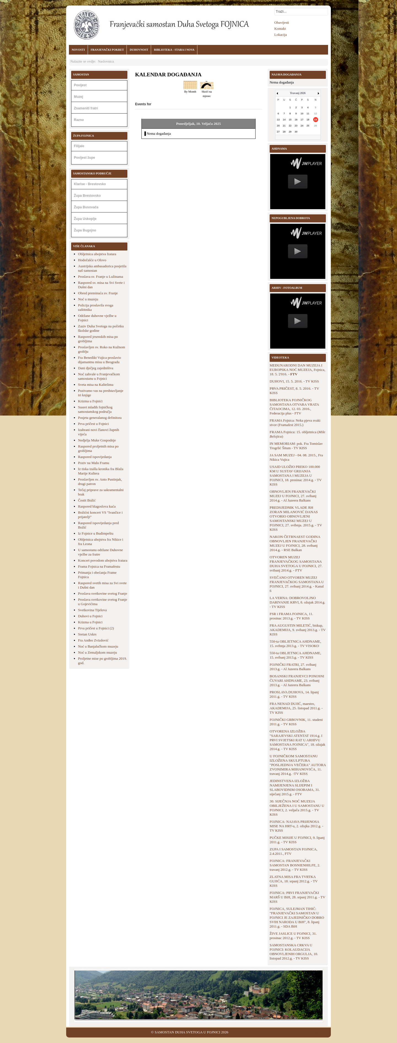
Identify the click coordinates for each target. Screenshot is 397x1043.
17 (302, 119)
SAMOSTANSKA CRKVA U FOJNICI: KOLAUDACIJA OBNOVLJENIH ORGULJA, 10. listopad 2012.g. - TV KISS (294, 951)
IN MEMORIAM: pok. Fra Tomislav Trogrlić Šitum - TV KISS (296, 445)
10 (302, 113)
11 (308, 113)
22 (290, 125)
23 (296, 125)
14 (284, 119)
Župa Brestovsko (87, 196)
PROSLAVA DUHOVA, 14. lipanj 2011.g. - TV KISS (294, 694)
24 (302, 125)
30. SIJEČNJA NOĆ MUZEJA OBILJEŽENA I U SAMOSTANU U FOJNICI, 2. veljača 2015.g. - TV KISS (297, 807)
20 (278, 125)
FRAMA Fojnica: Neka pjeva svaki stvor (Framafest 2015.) (295, 422)
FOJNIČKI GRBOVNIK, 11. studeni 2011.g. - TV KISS (296, 722)
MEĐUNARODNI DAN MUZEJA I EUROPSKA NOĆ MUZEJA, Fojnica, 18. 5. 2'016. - (297, 369)
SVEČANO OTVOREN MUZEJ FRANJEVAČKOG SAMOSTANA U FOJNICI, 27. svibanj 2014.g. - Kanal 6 (297, 584)
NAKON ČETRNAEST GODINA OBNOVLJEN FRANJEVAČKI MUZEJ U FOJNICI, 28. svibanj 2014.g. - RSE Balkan (295, 543)
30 (296, 131)
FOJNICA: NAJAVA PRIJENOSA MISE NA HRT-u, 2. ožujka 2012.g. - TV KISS (296, 826)
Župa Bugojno (85, 230)
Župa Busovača (86, 207)
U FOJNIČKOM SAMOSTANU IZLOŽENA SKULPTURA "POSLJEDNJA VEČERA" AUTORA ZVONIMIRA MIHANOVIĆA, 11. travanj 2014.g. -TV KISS (298, 765)
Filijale (79, 146)
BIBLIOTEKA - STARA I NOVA (174, 49)
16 (296, 119)
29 (290, 131)
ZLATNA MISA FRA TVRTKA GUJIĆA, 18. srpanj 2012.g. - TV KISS (294, 881)
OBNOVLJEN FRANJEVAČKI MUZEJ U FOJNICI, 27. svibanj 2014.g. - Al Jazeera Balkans (293, 495)
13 (278, 119)
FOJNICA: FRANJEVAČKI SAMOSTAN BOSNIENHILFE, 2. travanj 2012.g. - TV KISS (295, 865)
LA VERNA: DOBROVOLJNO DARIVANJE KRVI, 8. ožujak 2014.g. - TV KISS (297, 602)
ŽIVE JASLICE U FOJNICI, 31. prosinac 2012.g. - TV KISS (293, 935)
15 (290, 119)
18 (308, 119)
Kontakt (280, 28)
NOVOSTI (78, 49)
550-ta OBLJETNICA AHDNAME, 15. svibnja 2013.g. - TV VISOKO (295, 643)
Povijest (80, 85)
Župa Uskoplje (85, 219)
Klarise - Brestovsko (90, 184)
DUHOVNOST (139, 49)
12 (315, 113)
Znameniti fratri (86, 108)
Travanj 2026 (298, 93)
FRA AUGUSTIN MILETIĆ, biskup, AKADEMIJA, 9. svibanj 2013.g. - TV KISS (298, 629)
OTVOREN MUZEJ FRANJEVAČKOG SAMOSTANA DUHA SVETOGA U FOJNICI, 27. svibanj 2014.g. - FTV (296, 563)
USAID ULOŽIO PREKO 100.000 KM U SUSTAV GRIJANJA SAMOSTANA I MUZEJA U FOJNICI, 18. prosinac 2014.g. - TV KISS (295, 475)
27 (278, 131)
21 (284, 125)
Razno (79, 120)
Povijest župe (84, 158)
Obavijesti (281, 22)
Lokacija (280, 35)
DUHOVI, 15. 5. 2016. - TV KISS (294, 381)
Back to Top (322, 1032)
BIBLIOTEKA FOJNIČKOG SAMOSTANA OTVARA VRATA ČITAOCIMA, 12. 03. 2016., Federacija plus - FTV (294, 406)
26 (315, 125)
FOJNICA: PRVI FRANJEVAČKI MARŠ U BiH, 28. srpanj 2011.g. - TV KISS (297, 897)
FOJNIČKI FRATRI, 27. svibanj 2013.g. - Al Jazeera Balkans (293, 666)
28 (284, 131)
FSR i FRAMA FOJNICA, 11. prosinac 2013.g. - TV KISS (291, 616)
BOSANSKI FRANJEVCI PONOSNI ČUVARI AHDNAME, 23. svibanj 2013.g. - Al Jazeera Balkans (297, 680)
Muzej (78, 97)
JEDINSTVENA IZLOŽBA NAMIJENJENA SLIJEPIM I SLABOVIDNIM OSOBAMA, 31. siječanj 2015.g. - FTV (295, 787)
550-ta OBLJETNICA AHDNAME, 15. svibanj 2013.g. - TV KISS (295, 655)
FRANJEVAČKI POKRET (107, 49)
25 (308, 125)
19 (315, 119)
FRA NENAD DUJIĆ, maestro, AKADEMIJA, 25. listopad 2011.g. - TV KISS (296, 708)
